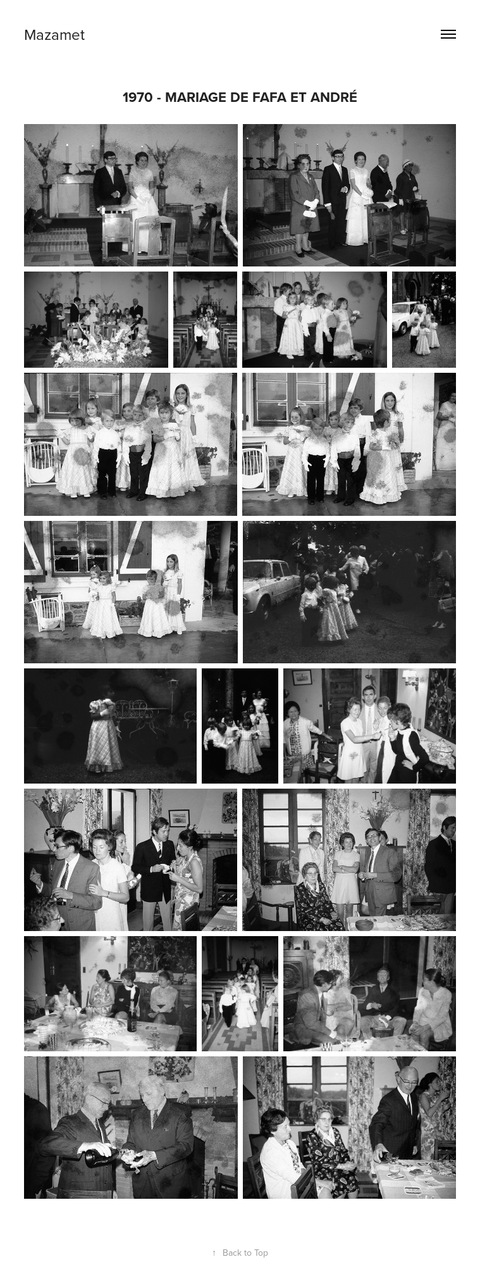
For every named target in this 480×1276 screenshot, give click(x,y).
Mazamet (54, 34)
